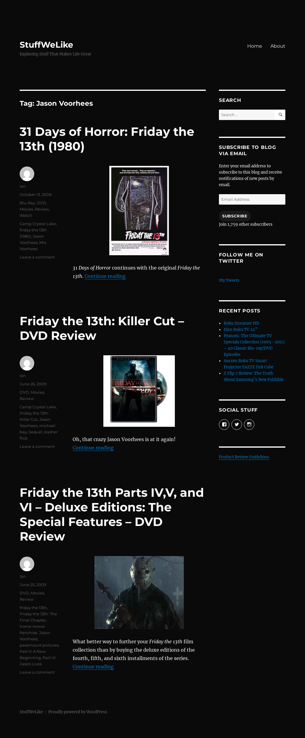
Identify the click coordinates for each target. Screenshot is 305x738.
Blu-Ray (27, 202)
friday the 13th (33, 607)
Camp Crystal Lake (38, 223)
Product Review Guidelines (244, 457)
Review (42, 209)
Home (254, 46)
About (277, 46)
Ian (23, 186)
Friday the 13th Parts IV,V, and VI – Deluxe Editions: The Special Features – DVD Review (112, 514)
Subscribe (234, 216)
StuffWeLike (46, 45)
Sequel (35, 431)
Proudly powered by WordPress (77, 711)
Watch (26, 215)
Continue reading (105, 276)
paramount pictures (39, 645)
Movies (26, 209)
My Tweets (229, 280)
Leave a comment (37, 257)
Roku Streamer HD (241, 323)
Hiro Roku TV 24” (240, 329)
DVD (41, 202)
